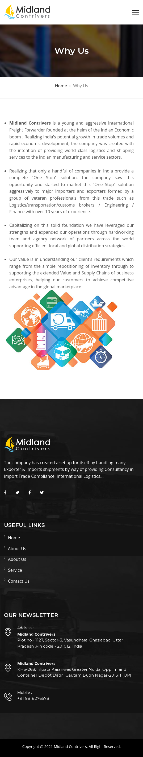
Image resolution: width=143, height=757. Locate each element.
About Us (17, 549)
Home (14, 538)
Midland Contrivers (70, 746)
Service (15, 570)
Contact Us (19, 581)
